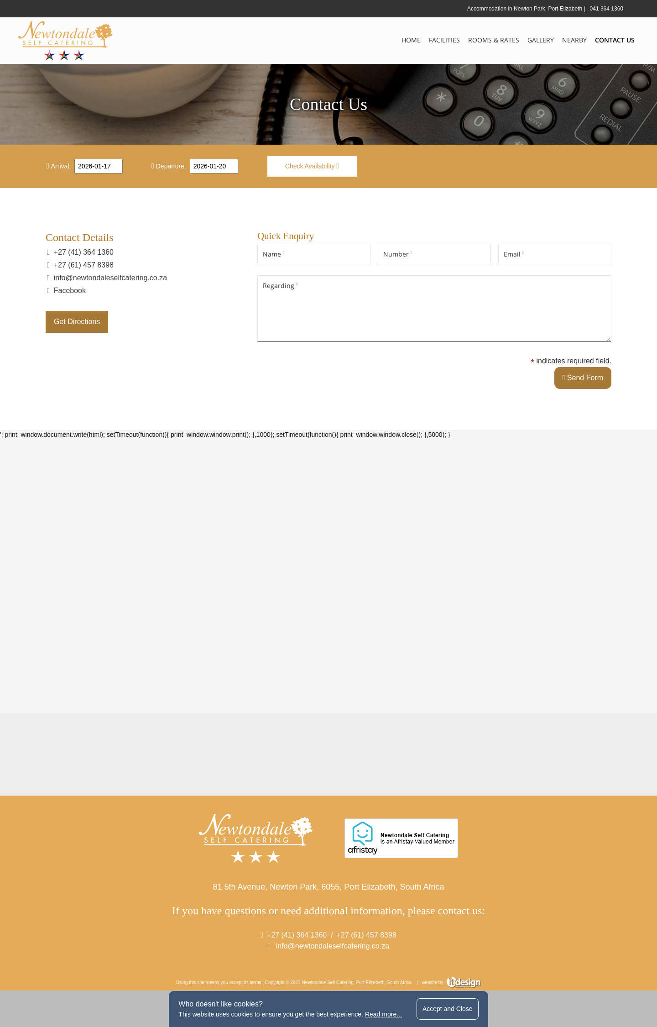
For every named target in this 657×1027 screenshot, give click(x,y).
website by (451, 982)
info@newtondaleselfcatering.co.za (110, 278)
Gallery (540, 40)
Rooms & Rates (493, 40)
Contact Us (615, 40)
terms (255, 982)
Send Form (583, 378)
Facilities (444, 40)
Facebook (70, 290)
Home (411, 40)
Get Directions (77, 321)
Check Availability (312, 166)
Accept (447, 1008)
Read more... (383, 1014)
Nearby (574, 40)
